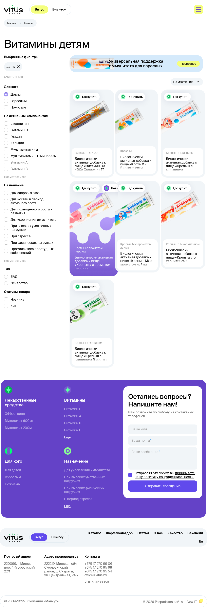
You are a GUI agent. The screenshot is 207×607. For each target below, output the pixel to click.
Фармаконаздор (119, 533)
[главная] (13, 9)
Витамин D (72, 430)
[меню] (198, 9)
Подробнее (188, 63)
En (201, 541)
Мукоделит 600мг (19, 421)
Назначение (13, 185)
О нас (158, 533)
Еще (67, 437)
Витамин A (72, 416)
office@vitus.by (95, 575)
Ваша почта (140, 440)
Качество (175, 533)
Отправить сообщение (163, 486)
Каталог (94, 533)
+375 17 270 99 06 (98, 564)
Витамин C (72, 409)
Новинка (117, 188)
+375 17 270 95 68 (98, 567)
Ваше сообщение (144, 452)
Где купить (89, 97)
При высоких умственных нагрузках (84, 479)
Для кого (11, 87)
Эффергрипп (15, 414)
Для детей (13, 470)
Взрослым (13, 477)
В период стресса (78, 499)
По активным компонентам (26, 116)
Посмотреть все (15, 176)
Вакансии (195, 533)
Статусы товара (17, 292)
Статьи (143, 533)
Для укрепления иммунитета (87, 470)
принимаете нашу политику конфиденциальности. (165, 475)
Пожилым (12, 484)
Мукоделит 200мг (19, 428)
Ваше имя (139, 429)
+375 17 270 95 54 (98, 571)
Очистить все (13, 76)
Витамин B (72, 423)
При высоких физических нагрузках (84, 490)
